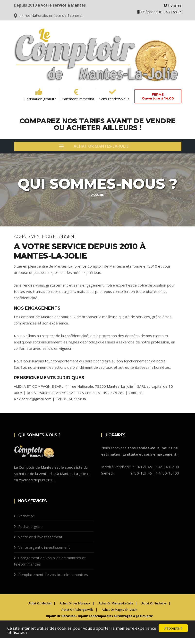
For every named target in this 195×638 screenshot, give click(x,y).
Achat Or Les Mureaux (75, 603)
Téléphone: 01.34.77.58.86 (159, 11)
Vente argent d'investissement (44, 547)
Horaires (172, 5)
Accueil (97, 195)
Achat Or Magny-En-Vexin (119, 610)
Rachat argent (30, 526)
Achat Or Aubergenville (77, 610)
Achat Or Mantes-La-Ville (116, 603)
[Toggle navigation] (97, 146)
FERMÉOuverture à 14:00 (158, 96)
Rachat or (26, 515)
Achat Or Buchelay (154, 603)
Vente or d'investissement (40, 536)
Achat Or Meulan (39, 603)
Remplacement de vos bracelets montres (53, 574)
